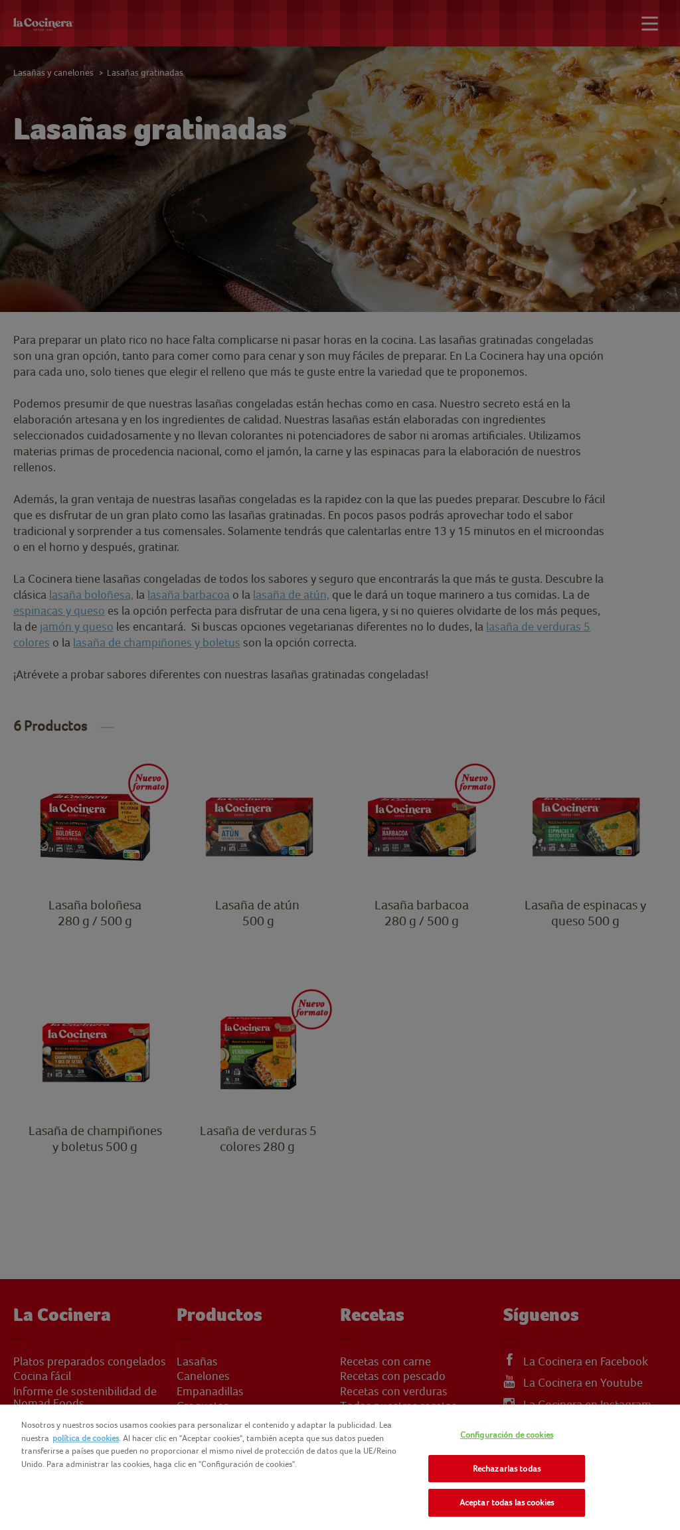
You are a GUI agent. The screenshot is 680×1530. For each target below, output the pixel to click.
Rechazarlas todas (507, 1469)
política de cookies (85, 1438)
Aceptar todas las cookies (507, 1502)
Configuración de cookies (506, 1435)
